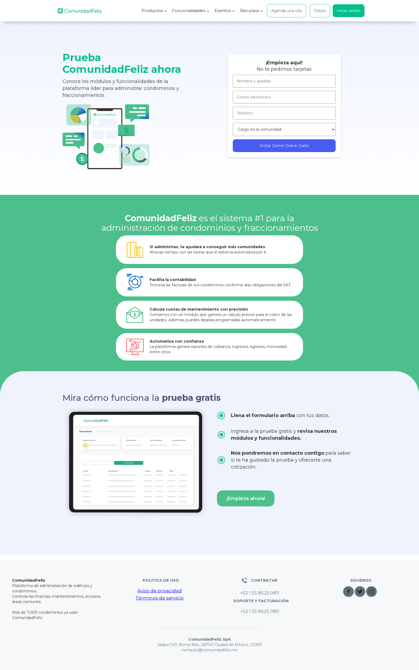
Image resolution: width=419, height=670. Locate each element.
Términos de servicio (159, 598)
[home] (80, 11)
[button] (154, 11)
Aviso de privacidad (159, 590)
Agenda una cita (286, 10)
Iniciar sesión (348, 10)
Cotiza (320, 10)
